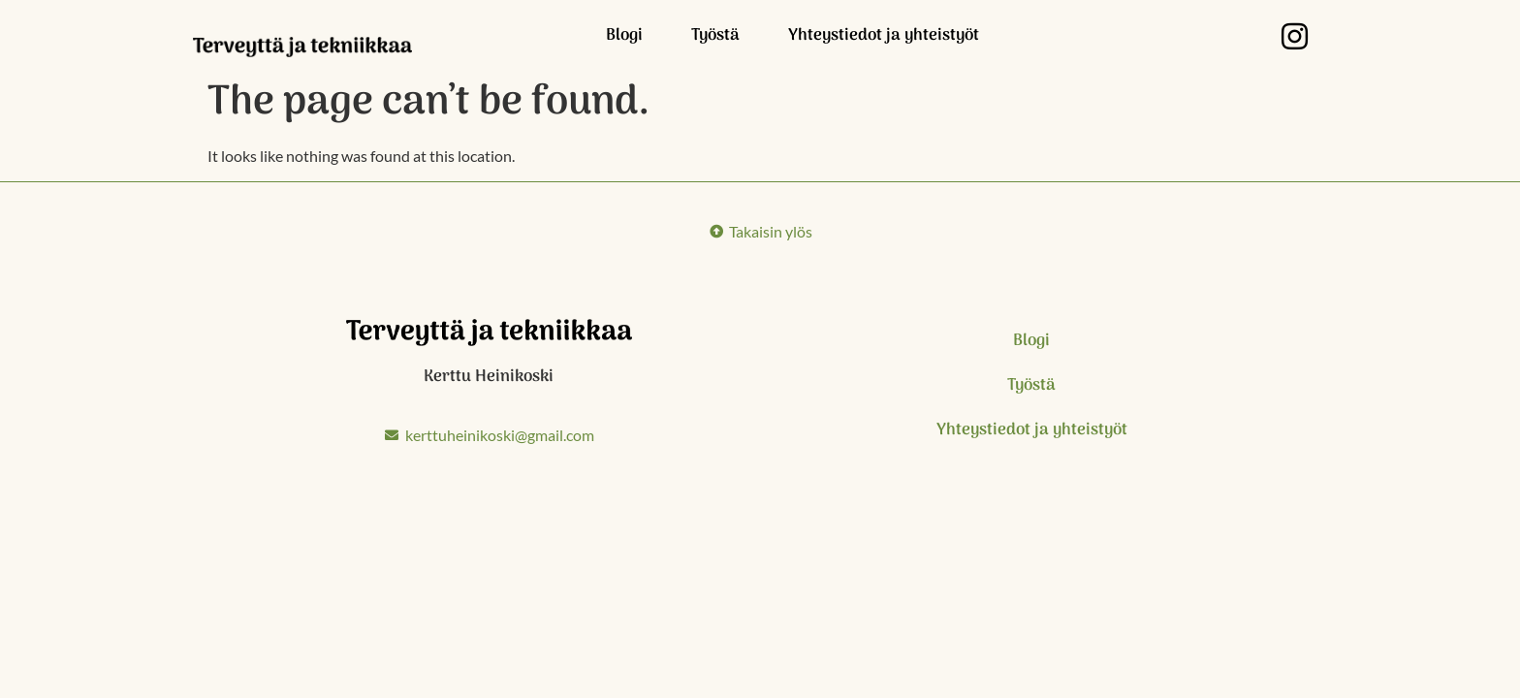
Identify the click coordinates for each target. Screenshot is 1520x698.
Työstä (715, 36)
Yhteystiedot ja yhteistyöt (883, 36)
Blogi (624, 36)
